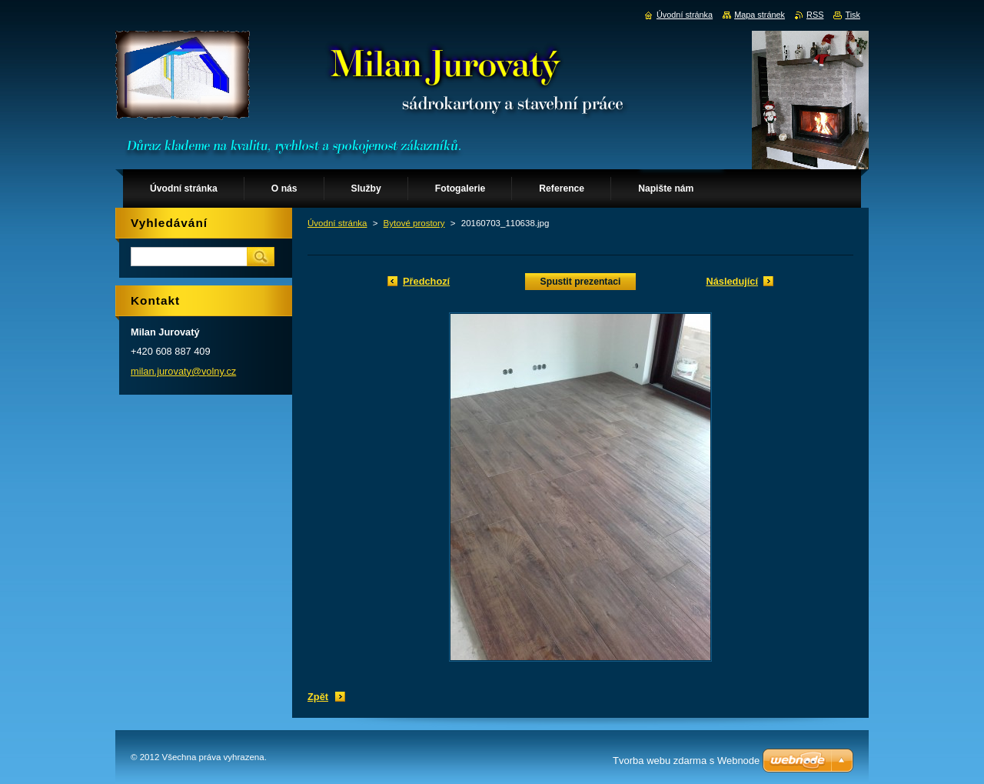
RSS (814, 14)
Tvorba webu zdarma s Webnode (686, 760)
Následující (732, 281)
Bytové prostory (414, 223)
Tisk (852, 14)
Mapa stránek (759, 14)
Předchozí (426, 281)
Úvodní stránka (337, 223)
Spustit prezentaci (580, 281)
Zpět (318, 696)
